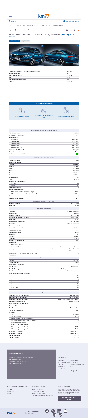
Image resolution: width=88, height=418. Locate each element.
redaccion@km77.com (64, 362)
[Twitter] (53, 411)
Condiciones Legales (38, 391)
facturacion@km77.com (77, 364)
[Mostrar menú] (10, 16)
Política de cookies (37, 389)
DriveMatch (10, 391)
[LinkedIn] (59, 411)
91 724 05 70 (22, 362)
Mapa (19, 359)
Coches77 (10, 389)
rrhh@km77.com (75, 371)
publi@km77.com (63, 369)
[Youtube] (65, 411)
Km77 (44, 16)
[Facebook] (47, 411)
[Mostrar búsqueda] (77, 16)
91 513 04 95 (19, 363)
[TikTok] (60, 414)
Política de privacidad (38, 393)
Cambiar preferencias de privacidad (42, 395)
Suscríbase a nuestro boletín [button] (69, 398)
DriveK (9, 393)
